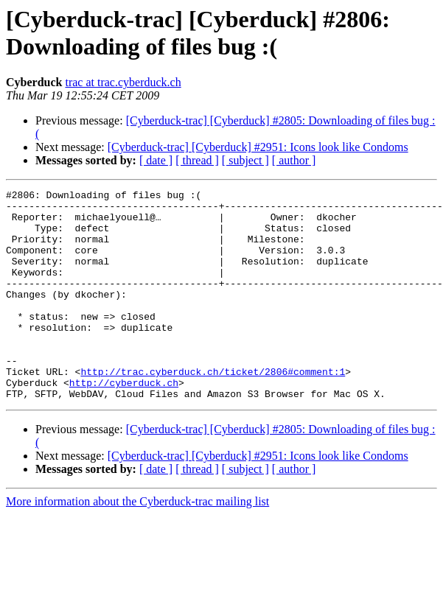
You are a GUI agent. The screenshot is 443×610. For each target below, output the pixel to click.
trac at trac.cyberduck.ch (123, 82)
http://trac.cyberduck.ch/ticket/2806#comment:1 (212, 409)
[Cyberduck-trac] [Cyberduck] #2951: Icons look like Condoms (258, 147)
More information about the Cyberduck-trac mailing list (137, 543)
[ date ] (155, 160)
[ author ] (294, 160)
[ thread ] (197, 160)
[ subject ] (245, 160)
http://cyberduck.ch (123, 422)
